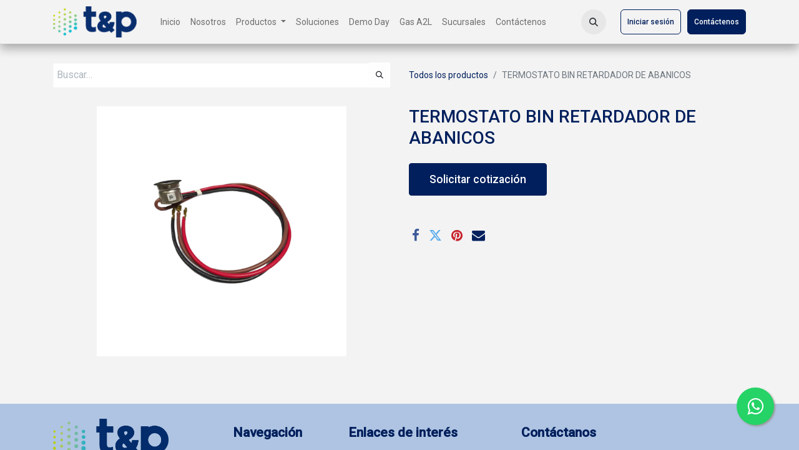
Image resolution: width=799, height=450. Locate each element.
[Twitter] (435, 235)
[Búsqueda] (379, 75)
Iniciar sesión (650, 22)
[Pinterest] (457, 235)
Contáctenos (716, 22)
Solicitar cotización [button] (477, 179)
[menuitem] (170, 22)
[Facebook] (415, 235)
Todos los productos (448, 75)
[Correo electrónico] (478, 235)
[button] (593, 21)
